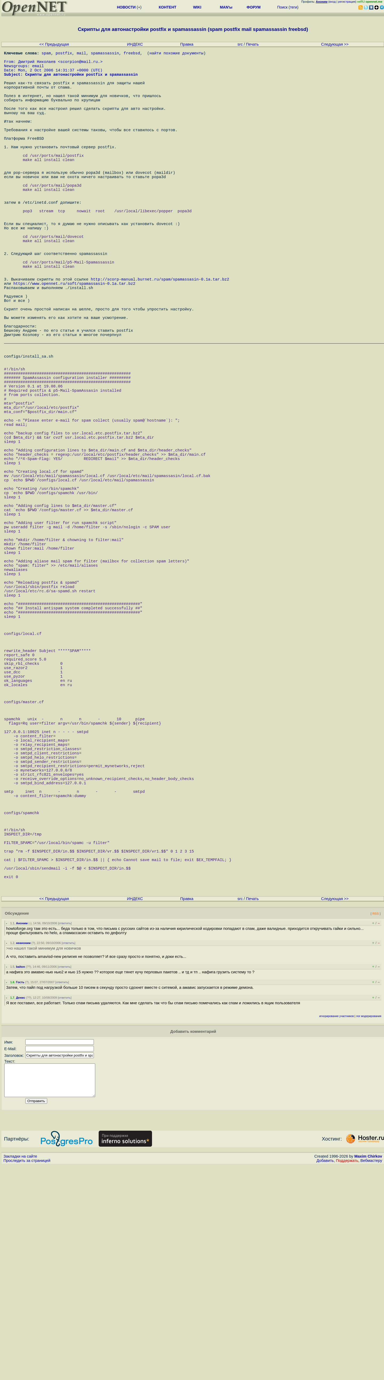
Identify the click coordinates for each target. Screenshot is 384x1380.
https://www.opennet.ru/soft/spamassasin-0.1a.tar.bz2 (74, 342)
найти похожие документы (176, 54)
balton (20, 1174)
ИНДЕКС (135, 44)
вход (332, 1)
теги (293, 7)
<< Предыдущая (54, 44)
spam (46, 54)
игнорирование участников (336, 1224)
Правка (187, 44)
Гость (20, 1190)
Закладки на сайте (20, 1371)
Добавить (325, 1375)
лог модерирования (368, 1224)
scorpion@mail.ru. (80, 64)
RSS (375, 1121)
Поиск (282, 7)
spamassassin (105, 54)
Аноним (22, 1131)
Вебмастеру (371, 1375)
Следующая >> (335, 44)
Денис (20, 1205)
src (240, 44)
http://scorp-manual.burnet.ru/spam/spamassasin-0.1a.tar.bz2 (160, 336)
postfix (64, 54)
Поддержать (347, 1375)
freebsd (132, 54)
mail (81, 54)
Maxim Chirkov (368, 1371)
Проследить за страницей (26, 1375)
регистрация (346, 1)
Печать (252, 44)
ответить (65, 1131)
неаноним (23, 1151)
